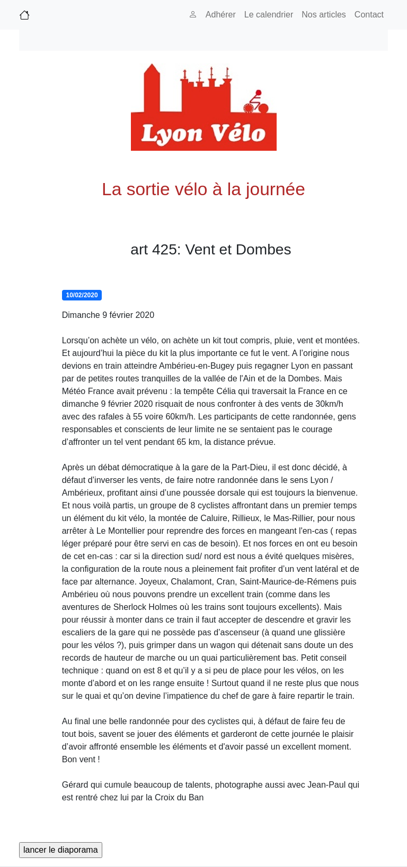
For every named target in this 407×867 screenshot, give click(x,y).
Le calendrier (269, 14)
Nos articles (324, 14)
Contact (369, 14)
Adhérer (221, 14)
